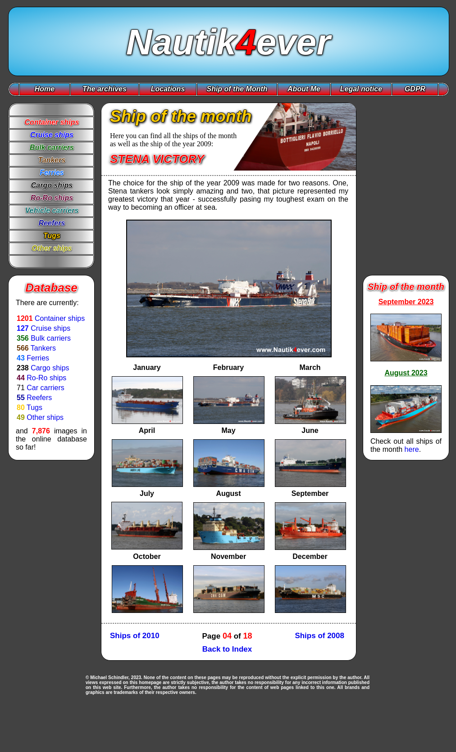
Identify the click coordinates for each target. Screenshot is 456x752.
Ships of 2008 (319, 635)
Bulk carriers (51, 338)
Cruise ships (50, 328)
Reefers (39, 397)
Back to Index (227, 649)
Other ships (45, 417)
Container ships (60, 318)
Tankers (43, 348)
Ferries (38, 358)
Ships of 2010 (135, 635)
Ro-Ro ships (46, 378)
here (412, 449)
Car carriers (45, 388)
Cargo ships (50, 368)
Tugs (34, 407)
